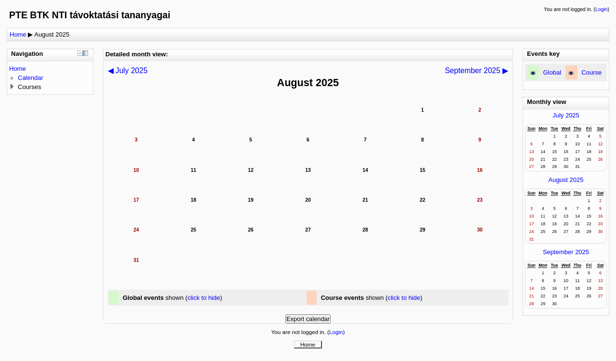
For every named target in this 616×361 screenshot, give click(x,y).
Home (18, 34)
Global (552, 72)
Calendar (30, 77)
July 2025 (565, 115)
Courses (29, 86)
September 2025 (566, 252)
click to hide (203, 297)
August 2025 (51, 34)
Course (591, 72)
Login (601, 9)
